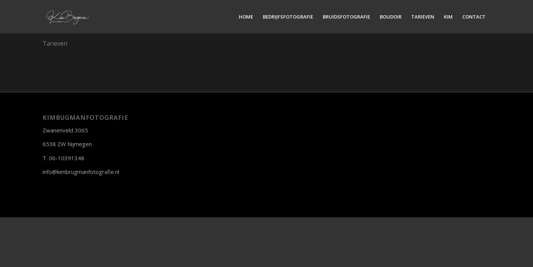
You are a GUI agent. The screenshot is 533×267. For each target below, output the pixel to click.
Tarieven (55, 43)
